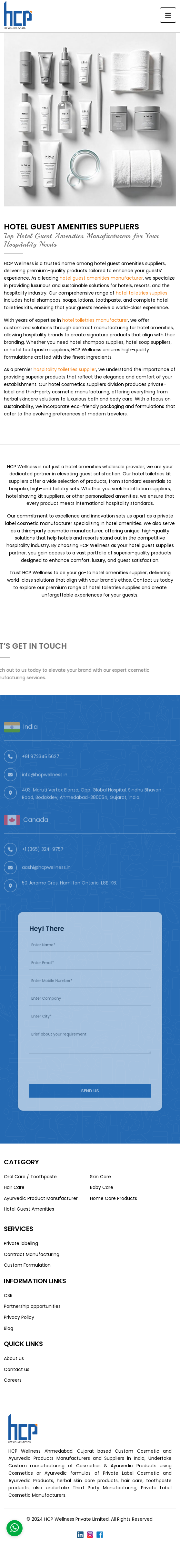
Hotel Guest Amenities (29, 1209)
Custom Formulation (27, 1265)
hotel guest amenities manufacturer (101, 278)
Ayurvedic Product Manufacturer (41, 1198)
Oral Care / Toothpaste (30, 1176)
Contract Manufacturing (31, 1254)
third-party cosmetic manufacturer (62, 531)
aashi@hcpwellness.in (46, 879)
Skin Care (100, 1176)
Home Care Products (113, 1198)
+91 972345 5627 (40, 767)
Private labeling (21, 1243)
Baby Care (101, 1187)
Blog (8, 1328)
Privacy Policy (19, 1317)
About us (14, 1358)
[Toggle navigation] (168, 15)
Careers (13, 1380)
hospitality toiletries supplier (65, 369)
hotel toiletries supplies (141, 293)
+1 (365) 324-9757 (43, 860)
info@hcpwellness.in (44, 786)
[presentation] (73, 1058)
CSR (8, 1295)
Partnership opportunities (32, 1306)
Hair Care (14, 1187)
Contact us (16, 1369)
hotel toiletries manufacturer (95, 320)
